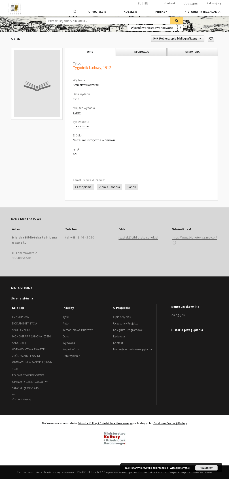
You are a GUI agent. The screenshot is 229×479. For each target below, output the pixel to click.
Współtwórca (71, 349)
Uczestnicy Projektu (125, 323)
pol (75, 154)
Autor (66, 323)
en (146, 3)
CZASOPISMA (20, 317)
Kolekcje (130, 12)
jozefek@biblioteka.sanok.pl (138, 237)
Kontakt (118, 343)
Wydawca (69, 343)
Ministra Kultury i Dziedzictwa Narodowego (105, 423)
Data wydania (71, 356)
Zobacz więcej (21, 399)
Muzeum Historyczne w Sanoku (94, 140)
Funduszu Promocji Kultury (170, 423)
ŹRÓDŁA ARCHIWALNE (26, 356)
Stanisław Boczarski (86, 85)
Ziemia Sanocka (109, 187)
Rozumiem (206, 467)
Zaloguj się (214, 3)
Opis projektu (122, 317)
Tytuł (66, 317)
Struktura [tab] (192, 51)
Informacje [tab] (141, 51)
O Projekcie (97, 12)
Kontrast (169, 3)
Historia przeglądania (202, 12)
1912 (76, 99)
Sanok (77, 113)
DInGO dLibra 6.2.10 (91, 472)
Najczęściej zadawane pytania (132, 349)
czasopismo (81, 126)
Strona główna (22, 298)
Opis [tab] (90, 51)
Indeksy (161, 12)
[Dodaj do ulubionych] (211, 39)
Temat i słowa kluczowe (78, 330)
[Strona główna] (75, 12)
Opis (66, 336)
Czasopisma (83, 187)
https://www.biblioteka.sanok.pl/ (194, 237)
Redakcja (119, 336)
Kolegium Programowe (128, 330)
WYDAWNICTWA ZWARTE (28, 349)
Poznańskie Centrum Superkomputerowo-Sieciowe (175, 472)
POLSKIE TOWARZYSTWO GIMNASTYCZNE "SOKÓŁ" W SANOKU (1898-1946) (30, 381)
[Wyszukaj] (176, 20)
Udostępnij (191, 3)
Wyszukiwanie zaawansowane (152, 27)
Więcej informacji (180, 467)
